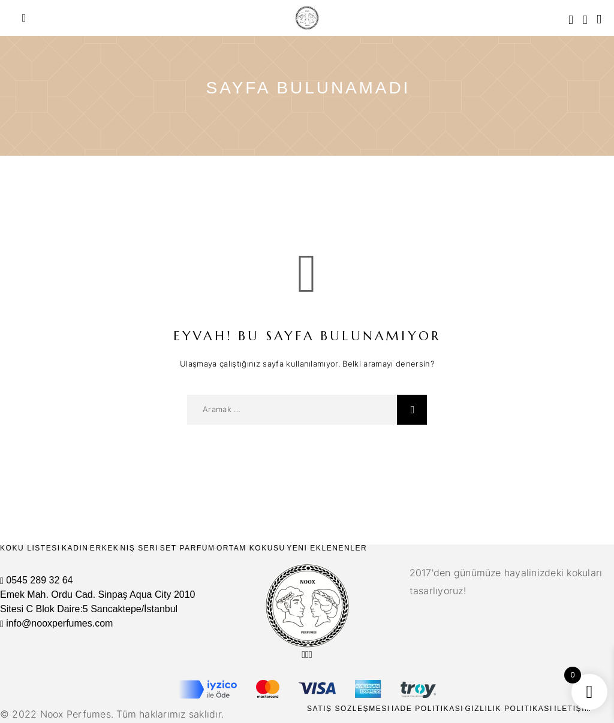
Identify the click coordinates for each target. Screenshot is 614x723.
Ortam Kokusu (250, 548)
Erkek (104, 548)
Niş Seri (140, 548)
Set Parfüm (187, 548)
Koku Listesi (30, 548)
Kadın (75, 548)
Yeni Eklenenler (327, 548)
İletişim (573, 708)
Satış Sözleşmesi (348, 708)
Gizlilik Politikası (508, 708)
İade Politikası (427, 708)
